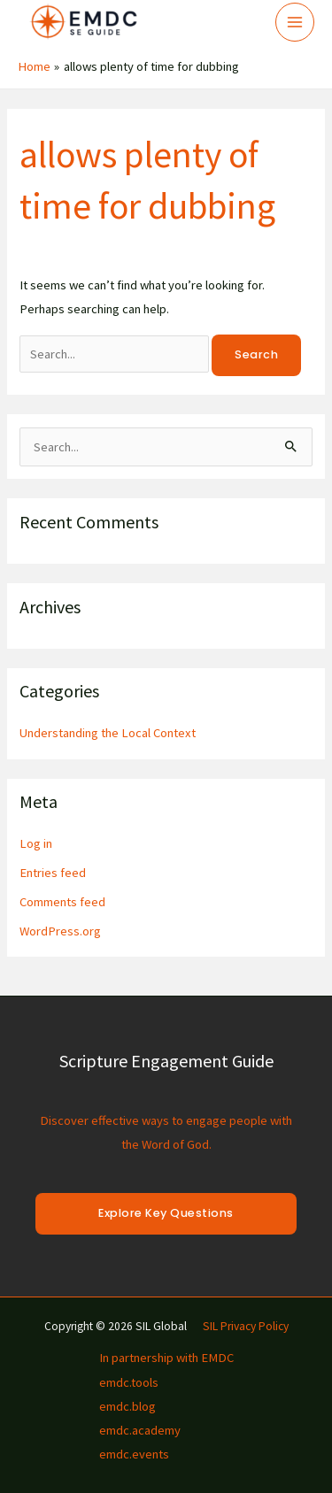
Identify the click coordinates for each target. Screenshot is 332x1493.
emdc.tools (128, 1382)
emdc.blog (127, 1406)
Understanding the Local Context (107, 733)
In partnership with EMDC (166, 1358)
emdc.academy (140, 1430)
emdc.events (134, 1454)
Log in (35, 843)
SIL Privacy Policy (246, 1326)
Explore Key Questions (166, 1212)
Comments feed (62, 902)
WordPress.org (60, 931)
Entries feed (52, 873)
